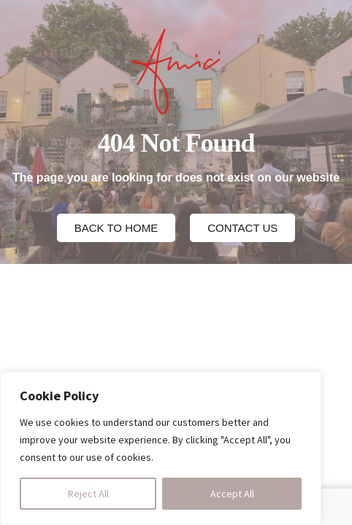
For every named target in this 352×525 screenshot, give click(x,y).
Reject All (88, 493)
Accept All (232, 493)
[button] (116, 228)
